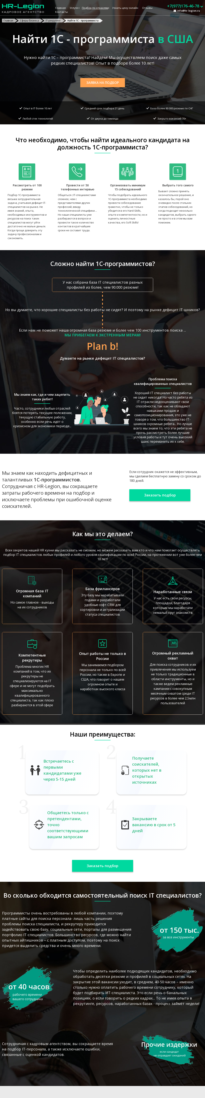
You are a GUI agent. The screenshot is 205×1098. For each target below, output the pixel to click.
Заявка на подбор (102, 82)
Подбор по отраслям (95, 8)
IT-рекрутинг (53, 20)
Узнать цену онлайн (125, 8)
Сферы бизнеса (29, 20)
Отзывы (147, 8)
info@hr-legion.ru (188, 10)
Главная (60, 8)
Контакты (61, 12)
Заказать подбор (160, 495)
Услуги (74, 8)
